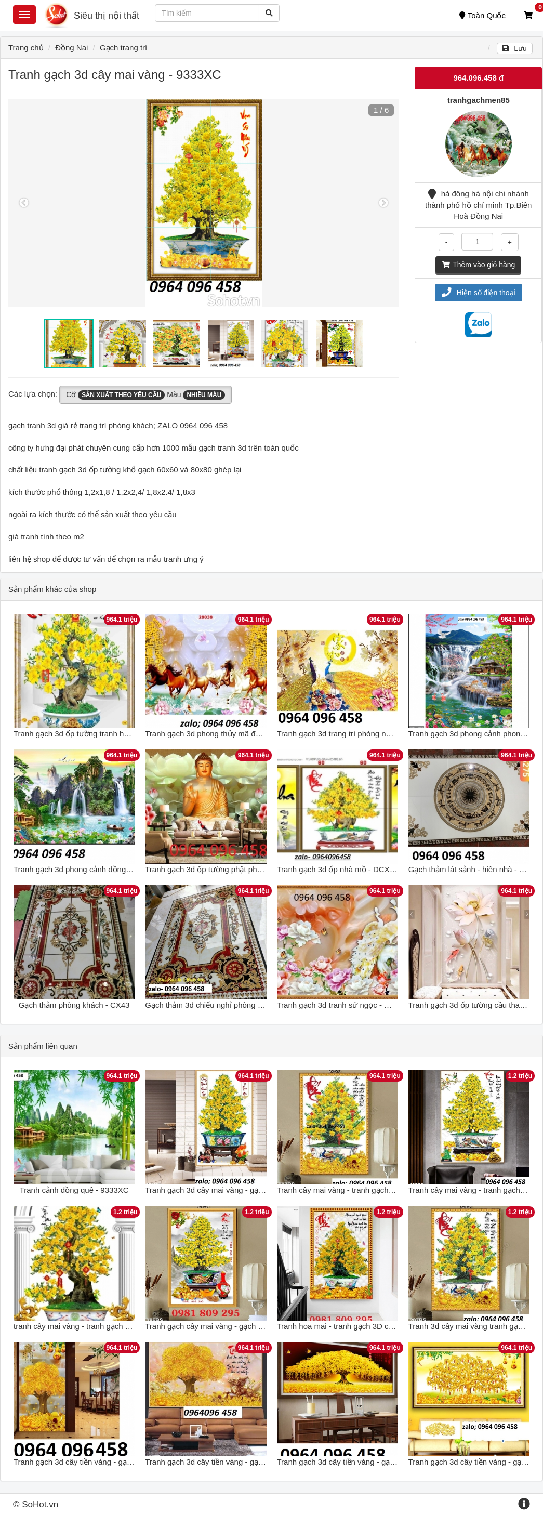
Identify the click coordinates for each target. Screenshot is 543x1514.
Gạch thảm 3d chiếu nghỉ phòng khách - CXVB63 (230, 1004)
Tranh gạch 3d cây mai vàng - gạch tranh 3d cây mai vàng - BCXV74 (263, 1190)
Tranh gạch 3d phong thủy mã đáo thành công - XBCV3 (241, 733)
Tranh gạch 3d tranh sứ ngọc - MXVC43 (346, 1004)
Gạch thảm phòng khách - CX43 (74, 1004)
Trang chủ (26, 47)
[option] (204, 203)
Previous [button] (24, 203)
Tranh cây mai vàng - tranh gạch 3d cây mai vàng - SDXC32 (381, 1190)
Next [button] (383, 203)
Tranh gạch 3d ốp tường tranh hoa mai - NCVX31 (99, 733)
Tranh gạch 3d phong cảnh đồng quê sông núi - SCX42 (109, 869)
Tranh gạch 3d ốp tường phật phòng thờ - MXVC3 (231, 869)
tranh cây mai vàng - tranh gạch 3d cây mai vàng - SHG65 (114, 1326)
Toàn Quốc (482, 15)
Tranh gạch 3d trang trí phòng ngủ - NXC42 (352, 733)
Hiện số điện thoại (478, 292)
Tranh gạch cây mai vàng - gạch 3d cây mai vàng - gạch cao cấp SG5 (265, 1326)
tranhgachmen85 (478, 100)
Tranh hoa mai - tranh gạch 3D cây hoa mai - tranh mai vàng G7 (387, 1326)
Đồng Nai (71, 47)
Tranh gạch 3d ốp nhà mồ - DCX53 (338, 869)
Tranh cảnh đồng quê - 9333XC (74, 1190)
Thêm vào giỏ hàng (478, 264)
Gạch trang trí (123, 47)
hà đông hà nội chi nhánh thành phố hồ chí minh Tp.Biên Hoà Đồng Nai (478, 204)
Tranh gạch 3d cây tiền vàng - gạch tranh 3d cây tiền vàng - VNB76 (261, 1461)
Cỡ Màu (145, 395)
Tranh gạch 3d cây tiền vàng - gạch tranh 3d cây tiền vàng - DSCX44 (132, 1461)
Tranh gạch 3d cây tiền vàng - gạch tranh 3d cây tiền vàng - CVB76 (393, 1461)
